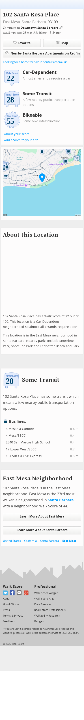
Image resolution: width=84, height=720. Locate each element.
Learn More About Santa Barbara (42, 530)
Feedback (9, 621)
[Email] (19, 592)
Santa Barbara (34, 22)
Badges (39, 621)
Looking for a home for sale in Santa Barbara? (33, 62)
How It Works (11, 604)
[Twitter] (5, 592)
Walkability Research (47, 615)
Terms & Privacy (13, 615)
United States (12, 541)
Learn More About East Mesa (42, 516)
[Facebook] (12, 592)
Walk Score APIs (44, 598)
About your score (17, 134)
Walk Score (12, 586)
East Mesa (69, 541)
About (6, 598)
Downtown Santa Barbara (40, 28)
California (30, 541)
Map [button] (62, 43)
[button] (42, 177)
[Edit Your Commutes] (61, 27)
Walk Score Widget (46, 593)
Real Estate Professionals (50, 610)
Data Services (43, 604)
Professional (45, 586)
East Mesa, (12, 22)
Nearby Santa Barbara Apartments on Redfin (42, 53)
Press (6, 610)
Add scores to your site (21, 140)
